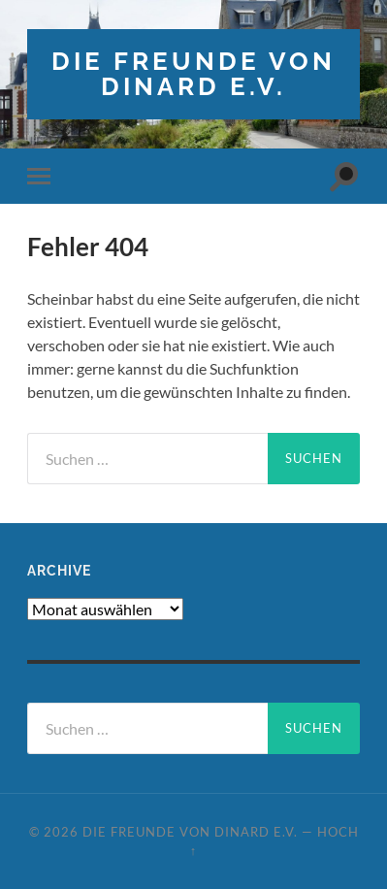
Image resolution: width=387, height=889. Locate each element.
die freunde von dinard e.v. (193, 73)
